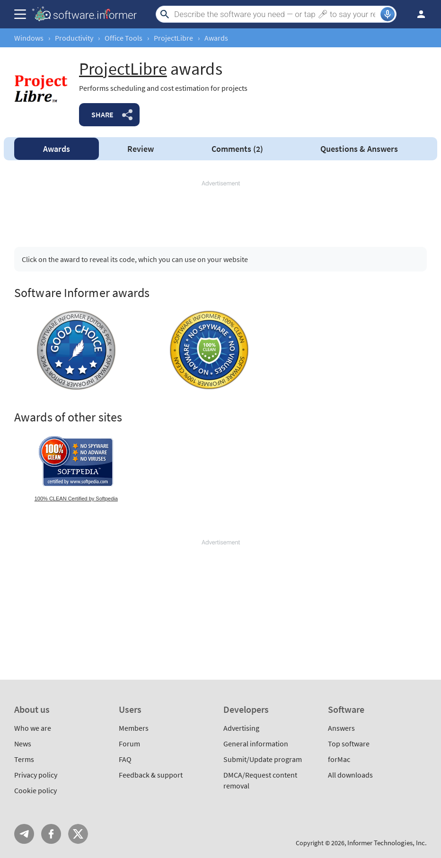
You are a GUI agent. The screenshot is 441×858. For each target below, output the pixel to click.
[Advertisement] (220, 209)
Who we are (32, 728)
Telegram (24, 834)
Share (102, 114)
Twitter (78, 834)
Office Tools (123, 38)
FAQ (125, 759)
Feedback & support (151, 774)
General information (255, 743)
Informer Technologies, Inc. (387, 842)
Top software (349, 743)
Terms (24, 759)
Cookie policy (35, 790)
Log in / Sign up (417, 14)
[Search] (276, 14)
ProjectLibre (173, 38)
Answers (359, 148)
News (22, 743)
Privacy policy (35, 774)
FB (51, 834)
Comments (237, 148)
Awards (56, 148)
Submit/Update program (262, 759)
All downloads (350, 774)
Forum (129, 743)
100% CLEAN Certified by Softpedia (76, 498)
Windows (29, 38)
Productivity (74, 38)
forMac (339, 759)
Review (140, 148)
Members (134, 728)
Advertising (241, 728)
